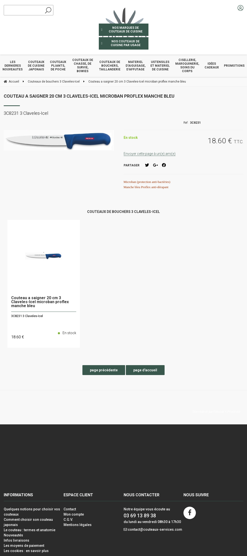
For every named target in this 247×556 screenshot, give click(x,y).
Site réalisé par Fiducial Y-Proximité (216, 411)
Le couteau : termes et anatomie (29, 530)
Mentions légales (78, 525)
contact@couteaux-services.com (155, 529)
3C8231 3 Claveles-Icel (27, 316)
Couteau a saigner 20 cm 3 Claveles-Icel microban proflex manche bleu (89, 96)
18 (17, 337)
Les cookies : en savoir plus (26, 551)
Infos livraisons (16, 540)
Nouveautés (13, 535)
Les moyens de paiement (24, 546)
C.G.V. (68, 520)
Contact (70, 509)
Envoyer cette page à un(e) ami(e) (150, 154)
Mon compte (74, 514)
